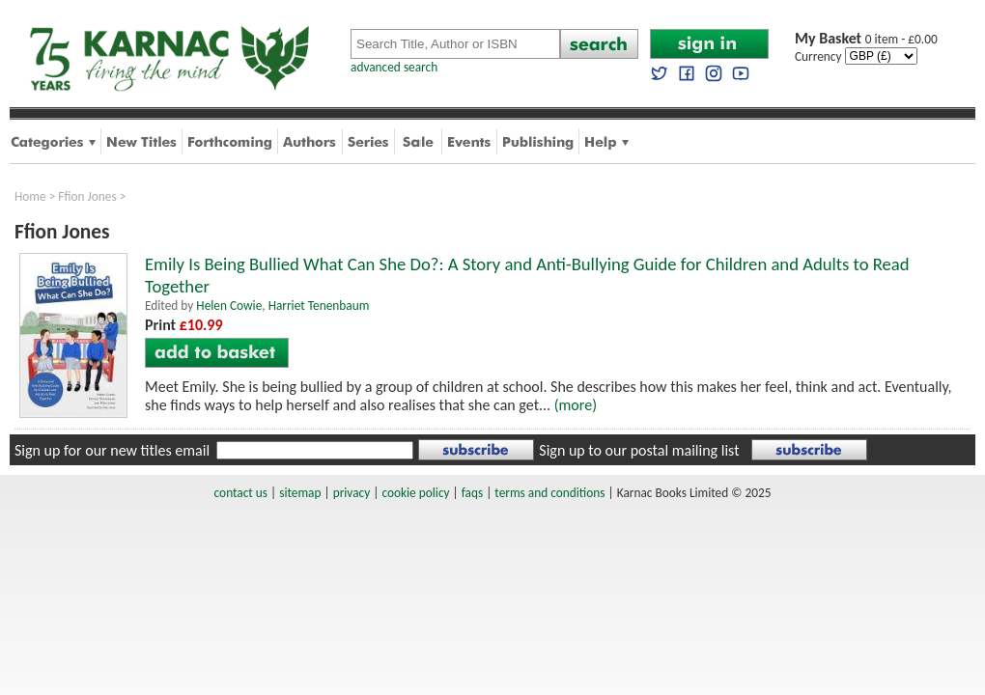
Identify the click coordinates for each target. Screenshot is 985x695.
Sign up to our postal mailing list (639, 450)
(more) (575, 405)
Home (30, 196)
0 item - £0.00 (866, 39)
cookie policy (415, 493)
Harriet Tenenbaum (319, 305)
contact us (240, 493)
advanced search (394, 67)
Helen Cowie (229, 305)
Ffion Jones (87, 196)
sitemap (300, 493)
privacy (352, 493)
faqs (472, 493)
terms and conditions (549, 493)
